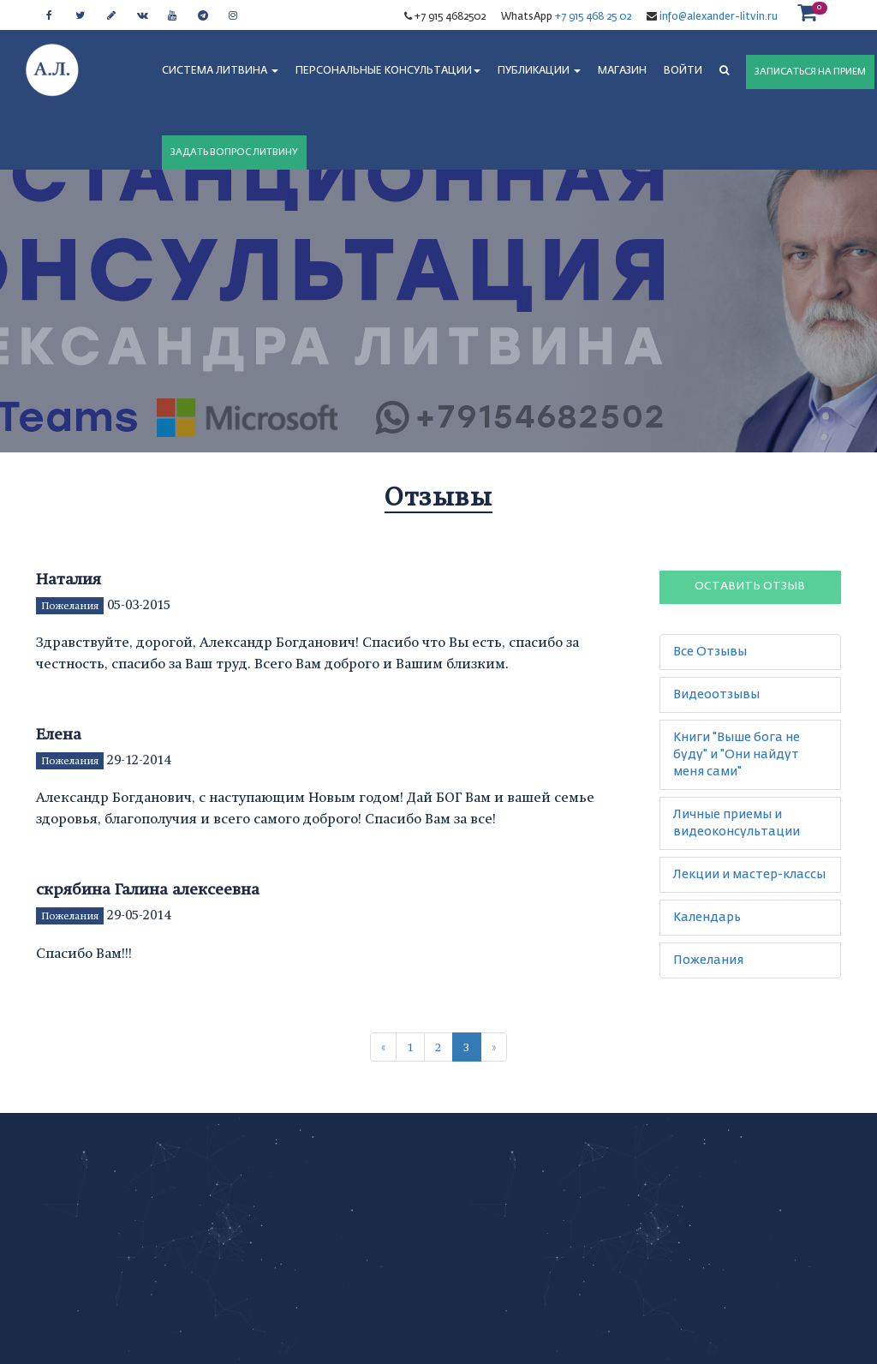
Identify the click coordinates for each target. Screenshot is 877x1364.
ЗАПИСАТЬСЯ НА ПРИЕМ (810, 71)
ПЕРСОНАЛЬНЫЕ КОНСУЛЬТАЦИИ (387, 71)
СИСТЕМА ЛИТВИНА (220, 71)
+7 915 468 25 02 (593, 17)
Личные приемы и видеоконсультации (736, 823)
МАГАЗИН (622, 71)
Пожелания (69, 606)
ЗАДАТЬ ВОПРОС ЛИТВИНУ (234, 152)
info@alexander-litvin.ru (717, 17)
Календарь (707, 918)
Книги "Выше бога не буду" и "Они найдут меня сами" (736, 755)
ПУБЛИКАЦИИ (539, 71)
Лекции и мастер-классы (749, 875)
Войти (683, 71)
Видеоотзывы (716, 695)
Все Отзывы (710, 652)
